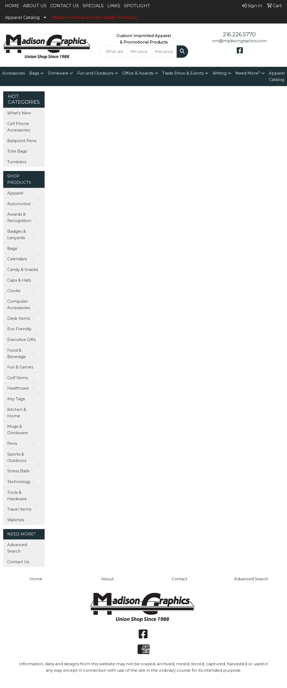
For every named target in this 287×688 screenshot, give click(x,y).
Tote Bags (17, 151)
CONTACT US (64, 5)
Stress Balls (18, 471)
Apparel (15, 193)
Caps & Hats (19, 280)
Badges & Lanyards (16, 234)
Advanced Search (17, 548)
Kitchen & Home (16, 412)
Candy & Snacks (22, 269)
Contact (179, 579)
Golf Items (17, 377)
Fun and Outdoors (95, 73)
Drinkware (58, 73)
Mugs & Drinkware (17, 429)
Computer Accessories (18, 304)
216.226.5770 (239, 34)
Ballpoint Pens (21, 140)
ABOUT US (34, 5)
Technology (18, 481)
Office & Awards (137, 73)
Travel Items (19, 509)
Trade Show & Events (183, 73)
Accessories (13, 73)
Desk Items (18, 318)
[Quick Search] (113, 51)
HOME (12, 5)
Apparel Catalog (22, 17)
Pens (12, 443)
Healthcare (18, 388)
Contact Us (18, 561)
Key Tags (16, 399)
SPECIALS (93, 5)
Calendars (17, 258)
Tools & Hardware (17, 495)
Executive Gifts (21, 339)
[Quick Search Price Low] (139, 51)
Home (35, 579)
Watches (15, 520)
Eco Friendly (19, 328)
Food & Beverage (16, 353)
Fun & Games (20, 367)
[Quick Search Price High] (164, 51)
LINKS (113, 5)
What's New (19, 113)
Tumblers (16, 162)
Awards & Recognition (19, 217)
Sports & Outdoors (16, 457)
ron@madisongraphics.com (239, 40)
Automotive (19, 203)
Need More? (247, 73)
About (107, 579)
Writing (219, 73)
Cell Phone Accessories (18, 127)
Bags (34, 73)
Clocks (13, 290)
